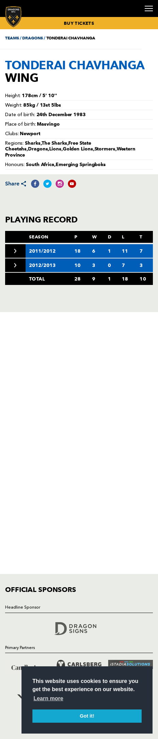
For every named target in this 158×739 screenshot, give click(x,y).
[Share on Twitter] (47, 184)
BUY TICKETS (79, 23)
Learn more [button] (48, 698)
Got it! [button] (87, 716)
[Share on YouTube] (72, 184)
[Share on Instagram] (60, 184)
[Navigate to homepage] (13, 16)
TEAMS (12, 37)
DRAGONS (32, 37)
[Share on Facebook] (35, 184)
